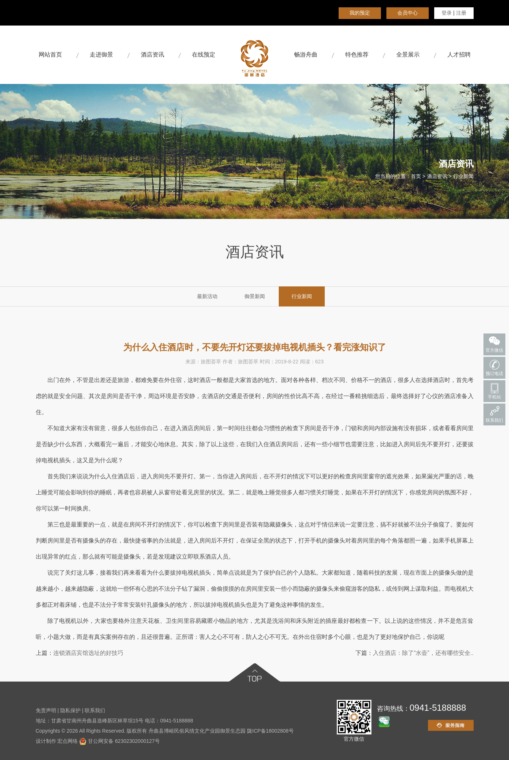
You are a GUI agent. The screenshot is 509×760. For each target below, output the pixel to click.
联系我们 (95, 710)
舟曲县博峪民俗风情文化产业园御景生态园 (197, 731)
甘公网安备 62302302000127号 (119, 741)
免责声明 (46, 710)
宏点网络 (67, 741)
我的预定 (360, 13)
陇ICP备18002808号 (270, 731)
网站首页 (50, 54)
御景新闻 (254, 296)
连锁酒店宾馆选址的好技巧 (88, 653)
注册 (461, 13)
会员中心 (407, 13)
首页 (416, 176)
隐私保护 (70, 710)
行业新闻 (463, 176)
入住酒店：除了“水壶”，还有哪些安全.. (423, 653)
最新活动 (207, 296)
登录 (446, 13)
